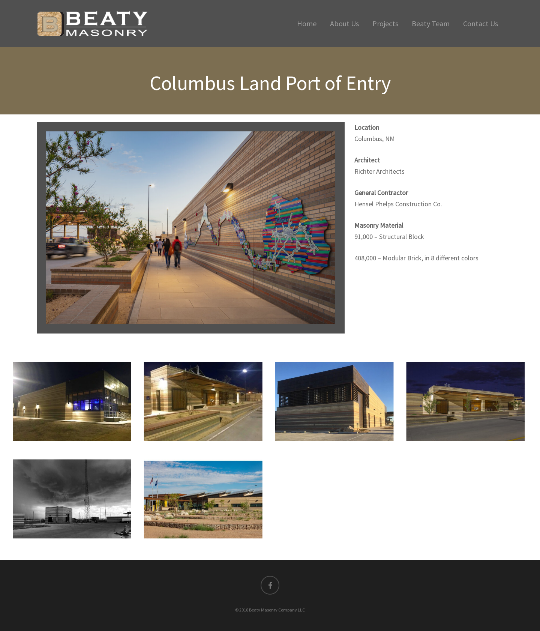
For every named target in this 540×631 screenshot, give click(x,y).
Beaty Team (431, 23)
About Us (344, 23)
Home (306, 23)
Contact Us (480, 23)
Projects (385, 23)
